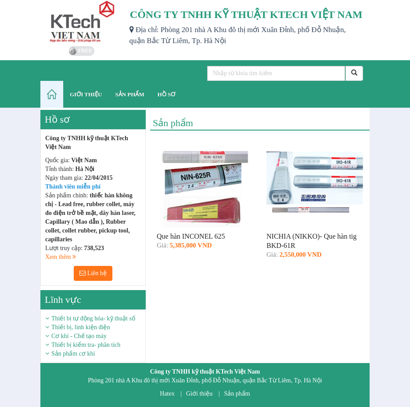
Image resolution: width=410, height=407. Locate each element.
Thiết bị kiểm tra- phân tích (85, 345)
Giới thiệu (199, 393)
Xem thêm (60, 257)
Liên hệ (93, 273)
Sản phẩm (237, 393)
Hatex (167, 393)
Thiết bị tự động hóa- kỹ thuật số (93, 318)
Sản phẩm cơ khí (73, 353)
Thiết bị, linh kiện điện (80, 327)
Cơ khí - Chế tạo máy (79, 336)
